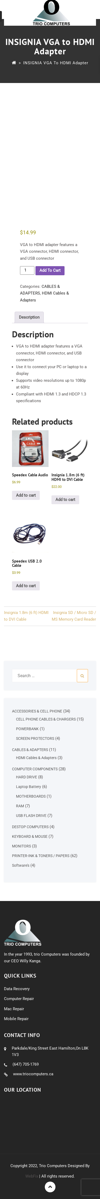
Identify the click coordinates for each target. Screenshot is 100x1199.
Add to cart (50, 270)
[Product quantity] (27, 270)
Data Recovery (17, 988)
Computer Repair (19, 998)
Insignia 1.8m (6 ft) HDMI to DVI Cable (26, 616)
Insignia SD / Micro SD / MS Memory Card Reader (74, 616)
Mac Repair (14, 1008)
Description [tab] (29, 317)
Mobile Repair (16, 1018)
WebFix (31, 1176)
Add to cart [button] (26, 495)
